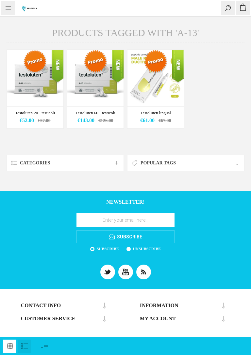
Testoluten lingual (156, 112)
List (24, 346)
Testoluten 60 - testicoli (95, 112)
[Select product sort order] (44, 346)
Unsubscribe (147, 249)
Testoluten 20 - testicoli (35, 112)
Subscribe (108, 249)
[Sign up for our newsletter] (125, 220)
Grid (9, 346)
